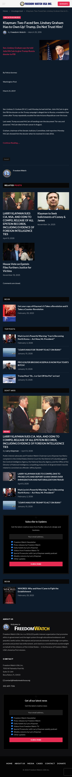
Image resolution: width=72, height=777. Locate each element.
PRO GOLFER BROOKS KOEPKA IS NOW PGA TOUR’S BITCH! (43, 364)
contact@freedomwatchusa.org (17, 680)
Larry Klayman (12, 451)
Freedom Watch (18, 32)
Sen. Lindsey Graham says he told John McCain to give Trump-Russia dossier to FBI (19, 51)
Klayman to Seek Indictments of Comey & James (52, 217)
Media (30, 763)
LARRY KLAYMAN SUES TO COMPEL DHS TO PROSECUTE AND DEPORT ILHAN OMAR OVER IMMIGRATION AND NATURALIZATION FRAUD (41, 476)
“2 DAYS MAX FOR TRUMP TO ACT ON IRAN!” (39, 349)
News (6, 431)
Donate (61, 763)
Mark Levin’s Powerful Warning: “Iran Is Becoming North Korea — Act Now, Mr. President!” (41, 337)
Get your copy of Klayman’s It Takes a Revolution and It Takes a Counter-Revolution (43, 307)
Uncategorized (12, 17)
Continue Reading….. (11, 143)
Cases (39, 763)
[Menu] (3, 3)
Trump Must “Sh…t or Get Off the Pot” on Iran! (39, 376)
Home (9, 763)
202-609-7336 (9, 686)
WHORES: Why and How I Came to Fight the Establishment (38, 590)
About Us (20, 763)
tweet (6, 159)
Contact (50, 763)
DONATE (64, 4)
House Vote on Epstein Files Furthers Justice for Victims (17, 267)
